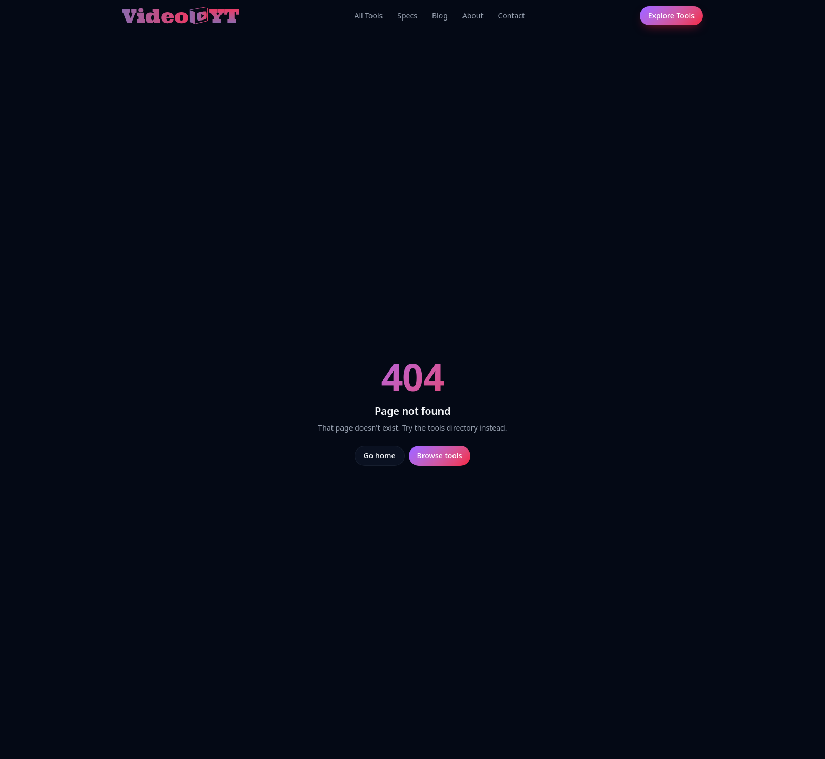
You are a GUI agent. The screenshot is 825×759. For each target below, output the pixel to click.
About (473, 16)
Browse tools (439, 456)
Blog (440, 16)
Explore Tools (671, 16)
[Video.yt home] (180, 15)
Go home (380, 456)
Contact (511, 16)
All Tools (368, 16)
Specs (407, 16)
